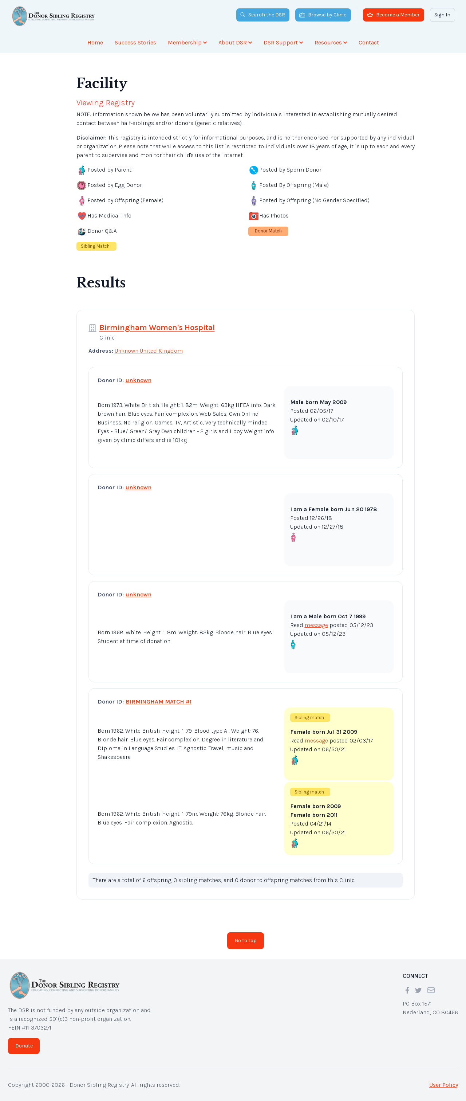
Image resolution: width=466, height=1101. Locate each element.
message (316, 625)
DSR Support (283, 42)
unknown (138, 380)
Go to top (246, 940)
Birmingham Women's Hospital (157, 327)
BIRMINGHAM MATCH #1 (158, 701)
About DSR (235, 42)
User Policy (443, 1084)
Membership (187, 42)
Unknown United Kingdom (149, 350)
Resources (331, 42)
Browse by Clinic (323, 15)
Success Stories (135, 42)
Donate (24, 1046)
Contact (369, 42)
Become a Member (393, 15)
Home (95, 42)
